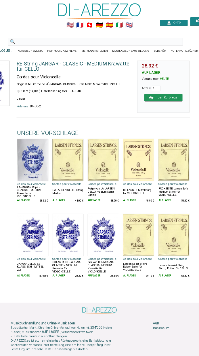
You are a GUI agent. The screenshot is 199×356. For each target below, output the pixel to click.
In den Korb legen (163, 97)
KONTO (174, 23)
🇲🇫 (79, 25)
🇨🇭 (89, 25)
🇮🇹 (119, 25)
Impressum (161, 328)
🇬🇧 (129, 25)
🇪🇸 (109, 25)
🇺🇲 (70, 25)
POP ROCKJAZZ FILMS (62, 51)
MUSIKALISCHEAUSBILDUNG (130, 51)
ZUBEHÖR (160, 51)
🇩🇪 (99, 25)
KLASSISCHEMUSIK (30, 51)
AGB (156, 323)
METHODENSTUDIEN (94, 51)
